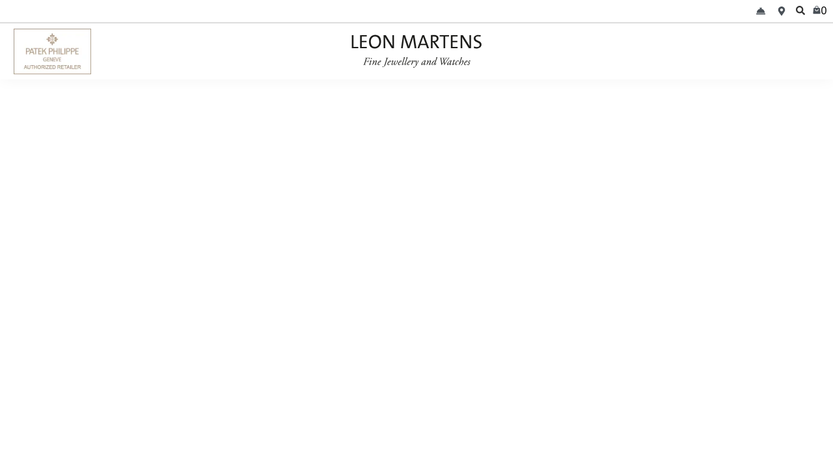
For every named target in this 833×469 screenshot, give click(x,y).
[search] (800, 11)
